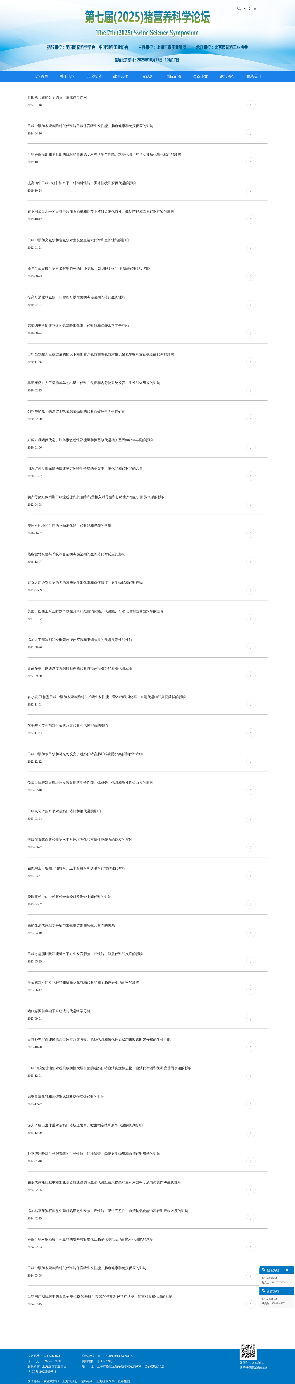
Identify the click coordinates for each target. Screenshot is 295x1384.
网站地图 (88, 1361)
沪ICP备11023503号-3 (41, 1371)
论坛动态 (227, 76)
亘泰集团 (124, 1381)
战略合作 (120, 76)
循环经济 (87, 1381)
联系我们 (253, 76)
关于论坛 (67, 76)
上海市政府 (69, 1381)
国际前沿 (173, 76)
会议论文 (200, 76)
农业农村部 (51, 1381)
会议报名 (94, 76)
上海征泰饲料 (105, 1381)
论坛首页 (40, 76)
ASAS (147, 76)
